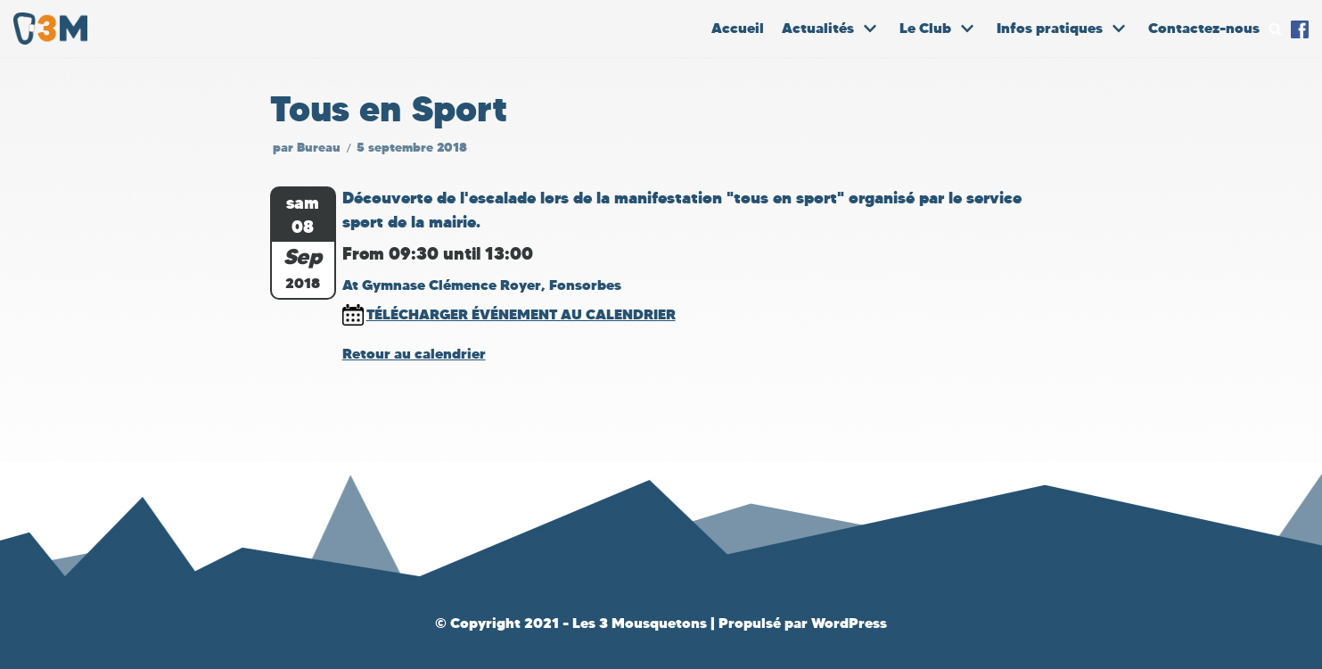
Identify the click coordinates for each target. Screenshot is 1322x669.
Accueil (737, 28)
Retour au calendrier (414, 353)
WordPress (849, 623)
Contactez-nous (1204, 28)
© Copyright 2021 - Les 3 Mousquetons (572, 623)
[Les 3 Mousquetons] (54, 28)
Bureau (319, 147)
